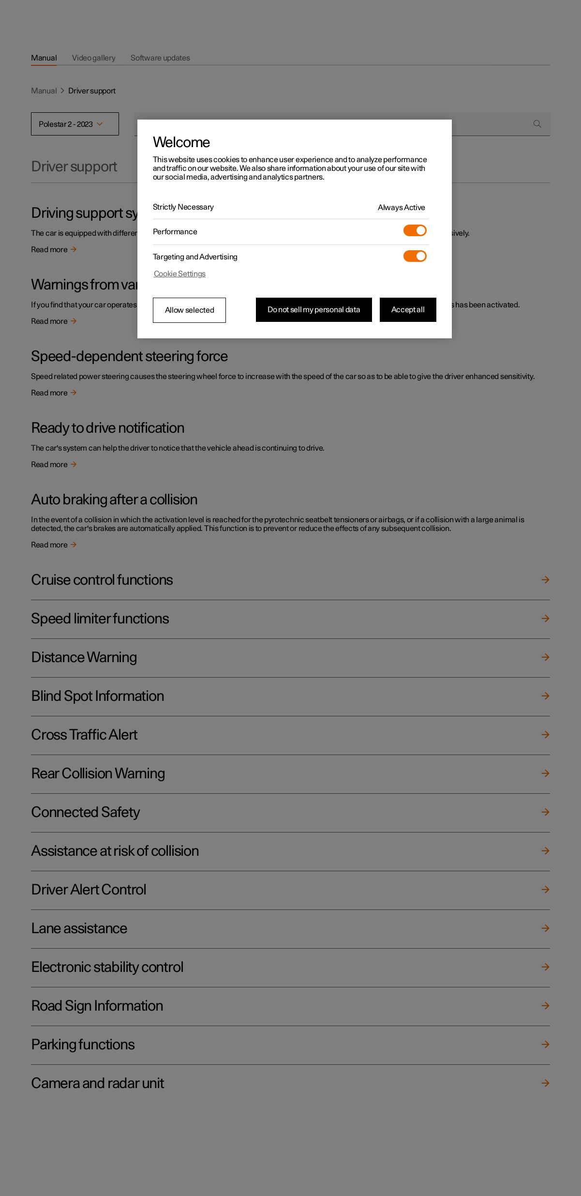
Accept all (408, 310)
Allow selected (189, 310)
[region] (294, 229)
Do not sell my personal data (314, 310)
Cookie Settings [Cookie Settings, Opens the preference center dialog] (180, 274)
